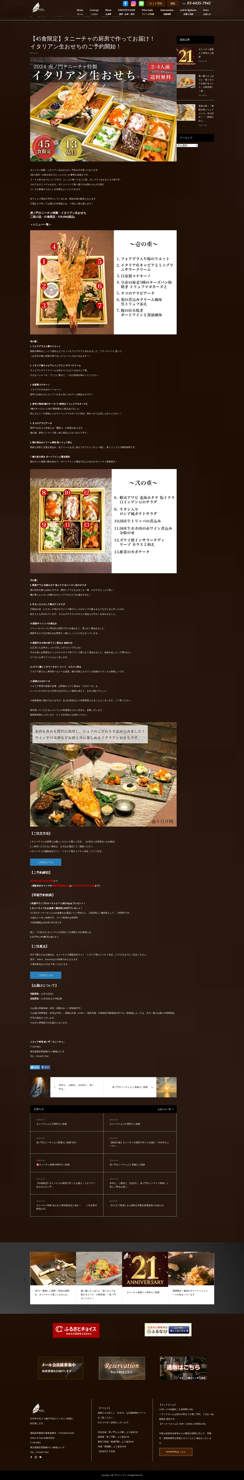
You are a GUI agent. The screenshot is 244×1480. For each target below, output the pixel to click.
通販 (172, 3)
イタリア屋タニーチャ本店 (75, 851)
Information (167, 12)
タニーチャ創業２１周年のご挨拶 (206, 53)
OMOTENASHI (126, 12)
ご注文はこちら (45, 862)
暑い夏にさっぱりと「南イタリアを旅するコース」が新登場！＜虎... (206, 83)
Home (80, 12)
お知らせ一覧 (164, 1109)
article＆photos (188, 12)
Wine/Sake (148, 12)
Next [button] (219, 1279)
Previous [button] (24, 1279)
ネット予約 (156, 3)
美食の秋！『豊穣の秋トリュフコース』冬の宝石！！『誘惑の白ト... (206, 113)
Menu (108, 12)
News (207, 12)
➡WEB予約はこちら (176, 1452)
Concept (94, 12)
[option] (53, 1278)
